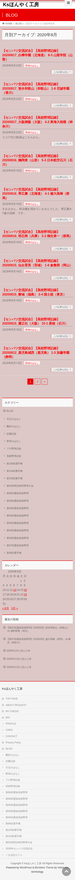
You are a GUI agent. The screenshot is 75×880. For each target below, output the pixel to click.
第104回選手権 (15, 471)
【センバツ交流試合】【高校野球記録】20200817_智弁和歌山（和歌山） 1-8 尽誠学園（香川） (35, 88)
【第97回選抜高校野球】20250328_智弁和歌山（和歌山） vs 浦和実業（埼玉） (38, 629)
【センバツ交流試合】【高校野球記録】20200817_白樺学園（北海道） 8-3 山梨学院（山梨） (37, 55)
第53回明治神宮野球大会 (20, 485)
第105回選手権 (15, 478)
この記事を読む (61, 72)
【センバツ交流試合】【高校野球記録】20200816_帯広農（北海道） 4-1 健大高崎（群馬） (35, 194)
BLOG (10, 411)
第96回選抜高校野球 (17, 538)
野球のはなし (32, 65)
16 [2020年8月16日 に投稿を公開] (25, 589)
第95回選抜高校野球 (17, 530)
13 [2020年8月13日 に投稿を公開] (14, 589)
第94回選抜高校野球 (17, 523)
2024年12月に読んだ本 (19, 658)
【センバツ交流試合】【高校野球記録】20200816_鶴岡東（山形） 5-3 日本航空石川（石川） (37, 160)
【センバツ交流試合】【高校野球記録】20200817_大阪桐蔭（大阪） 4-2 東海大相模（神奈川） (37, 122)
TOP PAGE (12, 698)
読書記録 (11, 433)
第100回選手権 (15, 463)
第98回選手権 (14, 552)
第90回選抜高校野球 (17, 508)
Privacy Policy (13, 742)
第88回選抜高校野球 (17, 493)
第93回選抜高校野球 (17, 515)
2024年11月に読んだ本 (19, 667)
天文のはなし (14, 419)
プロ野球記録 (14, 448)
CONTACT (11, 736)
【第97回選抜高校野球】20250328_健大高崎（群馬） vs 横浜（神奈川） (39, 641)
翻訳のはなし (14, 426)
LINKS (9, 730)
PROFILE (11, 723)
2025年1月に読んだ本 (18, 650)
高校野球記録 (14, 456)
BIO (8, 717)
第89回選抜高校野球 (17, 500)
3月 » (14, 608)
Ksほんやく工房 (21, 4)
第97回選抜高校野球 (17, 545)
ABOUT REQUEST (16, 705)
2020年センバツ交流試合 (19, 848)
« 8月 (5, 608)
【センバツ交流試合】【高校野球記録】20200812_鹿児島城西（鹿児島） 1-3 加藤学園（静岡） (35, 353)
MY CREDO (12, 711)
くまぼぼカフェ (14, 855)
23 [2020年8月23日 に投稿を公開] (25, 594)
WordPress (26, 867)
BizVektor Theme (44, 867)
